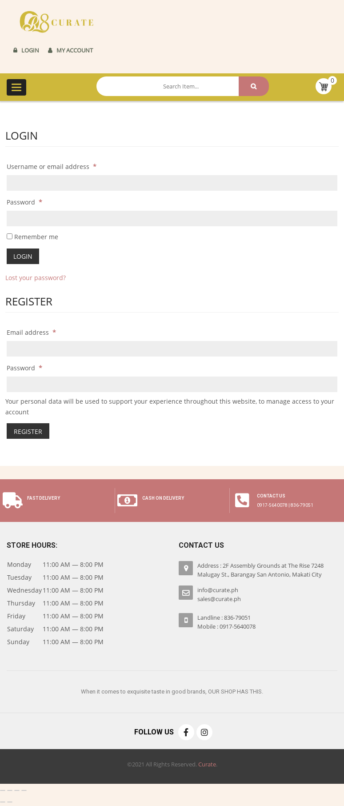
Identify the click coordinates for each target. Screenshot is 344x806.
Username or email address (51, 166)
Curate (207, 764)
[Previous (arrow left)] (2, 801)
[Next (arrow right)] (9, 801)
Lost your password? (35, 277)
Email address (31, 332)
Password (24, 202)
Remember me (32, 237)
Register (28, 431)
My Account (74, 50)
